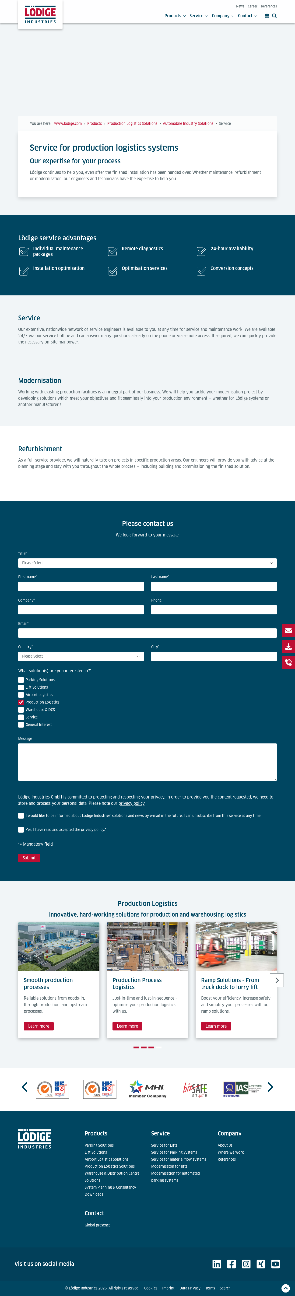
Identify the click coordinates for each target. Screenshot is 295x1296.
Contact (247, 16)
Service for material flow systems (178, 1159)
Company (223, 16)
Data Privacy (189, 1288)
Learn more (38, 1026)
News (240, 6)
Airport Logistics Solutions (106, 1159)
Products (175, 16)
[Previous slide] (25, 1087)
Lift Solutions (96, 1152)
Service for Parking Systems (174, 1152)
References (269, 6)
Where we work (231, 1152)
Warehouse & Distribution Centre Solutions (112, 1177)
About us (225, 1145)
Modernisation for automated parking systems (175, 1177)
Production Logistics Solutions (110, 1166)
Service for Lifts (164, 1145)
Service (199, 16)
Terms (210, 1288)
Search (225, 1288)
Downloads (94, 1194)
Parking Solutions (99, 1145)
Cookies (150, 1288)
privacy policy (131, 803)
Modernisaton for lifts (169, 1166)
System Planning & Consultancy (110, 1187)
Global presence (97, 1225)
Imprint (168, 1288)
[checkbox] (147, 703)
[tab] (136, 1047)
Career (252, 6)
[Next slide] (277, 980)
